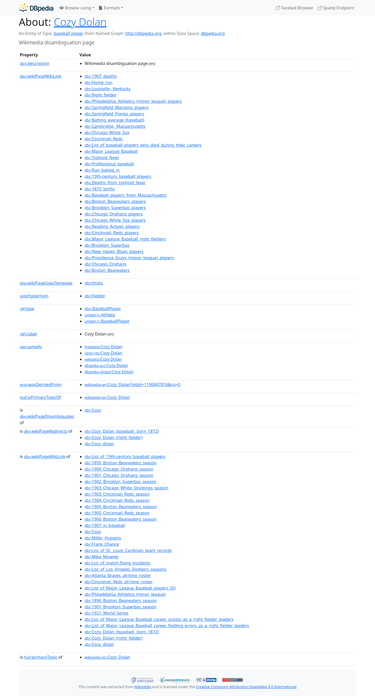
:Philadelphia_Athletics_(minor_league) (125, 594)
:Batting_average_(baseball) (114, 120)
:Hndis (94, 283)
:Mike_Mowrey (101, 557)
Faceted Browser (295, 8)
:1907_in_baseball (105, 525)
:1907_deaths (101, 76)
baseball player (68, 33)
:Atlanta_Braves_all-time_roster (118, 575)
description (34, 63)
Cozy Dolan (80, 22)
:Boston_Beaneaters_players (115, 201)
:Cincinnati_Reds (103, 139)
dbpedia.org (213, 33)
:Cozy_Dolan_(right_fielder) (113, 437)
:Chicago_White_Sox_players (115, 220)
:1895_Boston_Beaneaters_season (121, 463)
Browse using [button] (75, 8)
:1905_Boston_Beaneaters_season (121, 506)
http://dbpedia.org (143, 33)
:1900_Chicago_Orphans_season (119, 469)
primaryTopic (40, 657)
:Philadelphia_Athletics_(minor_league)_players (133, 101)
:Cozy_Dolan (107, 397)
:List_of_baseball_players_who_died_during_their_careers (143, 145)
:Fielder (95, 296)
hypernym (34, 296)
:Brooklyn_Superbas (107, 245)
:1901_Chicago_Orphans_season (119, 475)
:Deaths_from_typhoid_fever (115, 182)
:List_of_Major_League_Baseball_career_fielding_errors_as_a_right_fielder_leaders (167, 625)
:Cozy (93, 410)
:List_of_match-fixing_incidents (117, 563)
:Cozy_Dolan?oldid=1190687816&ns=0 (132, 384)
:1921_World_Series (106, 613)
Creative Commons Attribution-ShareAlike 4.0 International (246, 686)
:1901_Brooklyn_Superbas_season (121, 607)
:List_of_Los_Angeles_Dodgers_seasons (125, 569)
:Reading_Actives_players (112, 226)
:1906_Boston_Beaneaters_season (121, 519)
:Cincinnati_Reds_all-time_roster (119, 582)
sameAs (31, 347)
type (27, 308)
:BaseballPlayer (103, 308)
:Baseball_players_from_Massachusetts (126, 195)
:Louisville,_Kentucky (108, 89)
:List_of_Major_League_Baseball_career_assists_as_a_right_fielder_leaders (159, 619)
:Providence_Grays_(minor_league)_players (129, 258)
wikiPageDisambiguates (47, 416)
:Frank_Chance (102, 544)
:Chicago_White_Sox (107, 132)
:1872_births (100, 189)
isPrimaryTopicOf (40, 397)
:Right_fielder (100, 95)
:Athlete (100, 315)
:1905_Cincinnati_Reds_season (117, 513)
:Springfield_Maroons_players (116, 107)
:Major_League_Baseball (111, 151)
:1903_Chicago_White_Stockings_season (126, 488)
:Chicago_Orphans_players (114, 214)
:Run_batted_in (102, 170)
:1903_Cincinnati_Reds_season (117, 494)
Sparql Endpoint (336, 8)
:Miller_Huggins (103, 538)
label (28, 334)
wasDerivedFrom (40, 384)
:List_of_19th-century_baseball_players (125, 456)
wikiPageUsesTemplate (46, 283)
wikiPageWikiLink (40, 76)
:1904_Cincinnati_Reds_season (117, 500)
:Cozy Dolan (103, 347)
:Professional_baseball (109, 164)
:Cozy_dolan (99, 444)
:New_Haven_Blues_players (114, 251)
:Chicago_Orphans (105, 264)
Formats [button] (109, 8)
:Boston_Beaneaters (107, 270)
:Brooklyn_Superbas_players (115, 208)
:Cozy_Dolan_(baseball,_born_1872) (122, 431)
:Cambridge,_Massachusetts (115, 126)
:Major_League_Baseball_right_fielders (125, 239)
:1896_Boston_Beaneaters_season (121, 600)
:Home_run (98, 82)
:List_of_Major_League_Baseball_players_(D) (130, 588)
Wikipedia (142, 686)
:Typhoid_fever (102, 157)
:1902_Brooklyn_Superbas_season (121, 481)
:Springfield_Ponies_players (114, 114)
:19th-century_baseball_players (118, 176)
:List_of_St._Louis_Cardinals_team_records (128, 550)
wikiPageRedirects (45, 431)
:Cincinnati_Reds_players (112, 233)
